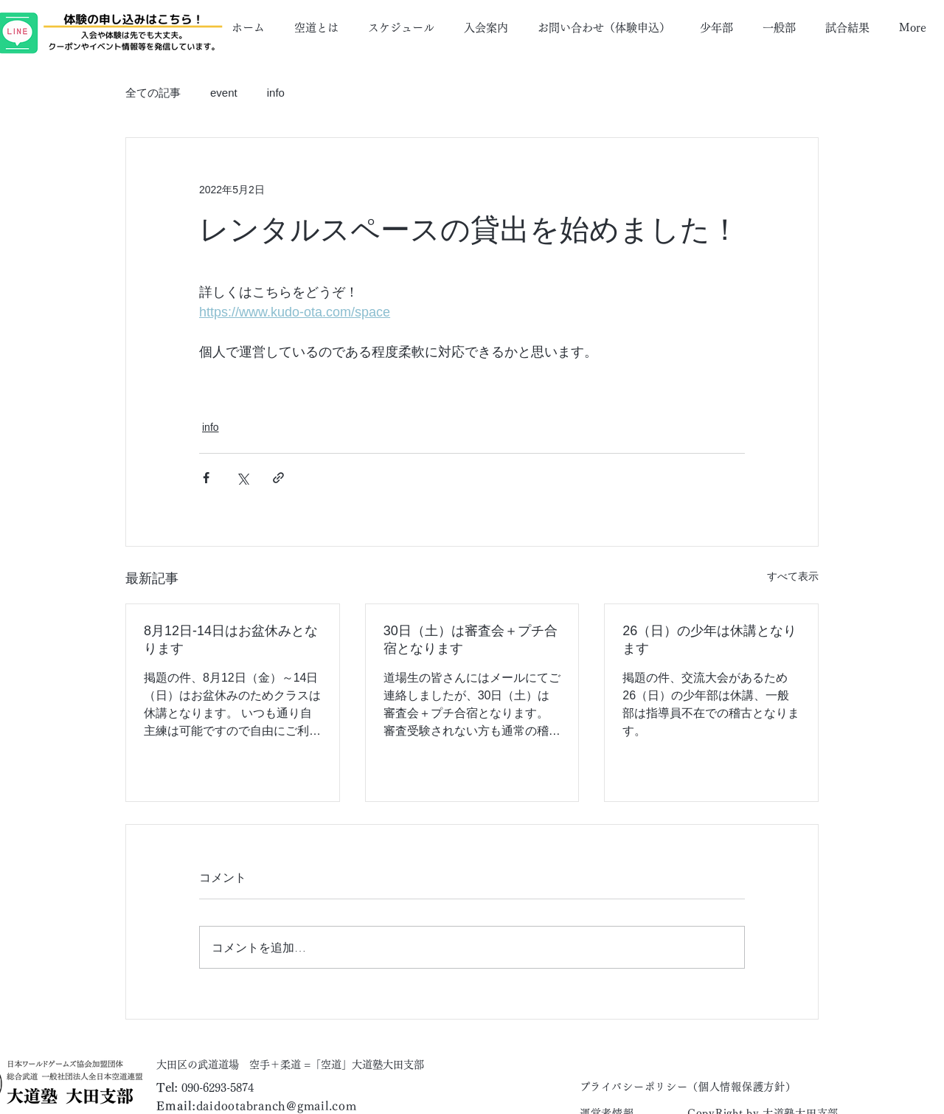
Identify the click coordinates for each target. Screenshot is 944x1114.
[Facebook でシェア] (206, 478)
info (276, 92)
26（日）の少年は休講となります (709, 639)
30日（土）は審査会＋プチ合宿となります (471, 639)
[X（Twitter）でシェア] (242, 478)
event (223, 92)
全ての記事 (153, 92)
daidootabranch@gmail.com (276, 1106)
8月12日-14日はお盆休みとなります (231, 639)
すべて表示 (793, 576)
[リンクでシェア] (278, 478)
